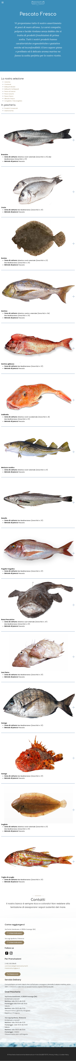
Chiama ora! (12, 974)
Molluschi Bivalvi (9, 87)
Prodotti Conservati (11, 108)
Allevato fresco (9, 99)
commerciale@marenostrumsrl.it (16, 966)
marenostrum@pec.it (12, 968)
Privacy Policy (53, 1055)
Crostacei (7, 84)
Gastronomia (8, 111)
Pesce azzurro (9, 94)
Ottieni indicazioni (14, 933)
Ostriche (7, 82)
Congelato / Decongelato (13, 101)
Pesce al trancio (9, 91)
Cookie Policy (64, 1055)
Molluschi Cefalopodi (11, 89)
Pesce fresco (8, 96)
